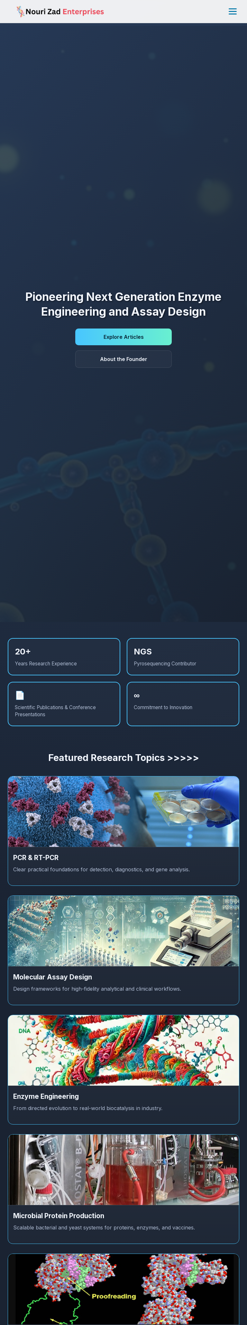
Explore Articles (124, 337)
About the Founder (123, 359)
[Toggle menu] (232, 11)
